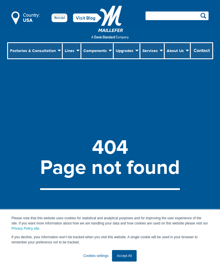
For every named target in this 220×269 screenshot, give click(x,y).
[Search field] (177, 15)
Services (150, 50)
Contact (202, 50)
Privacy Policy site (25, 228)
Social (59, 17)
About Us (175, 50)
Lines (69, 50)
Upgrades (124, 50)
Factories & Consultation (33, 50)
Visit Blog (85, 18)
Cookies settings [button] (96, 256)
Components (95, 50)
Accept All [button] (124, 256)
